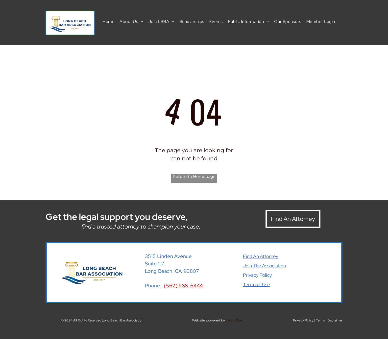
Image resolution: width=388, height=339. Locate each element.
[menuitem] (108, 21)
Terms (320, 320)
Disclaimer (334, 320)
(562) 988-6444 (183, 285)
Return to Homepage (194, 176)
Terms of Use (256, 284)
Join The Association (264, 266)
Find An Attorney (260, 256)
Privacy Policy (257, 275)
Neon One (234, 320)
